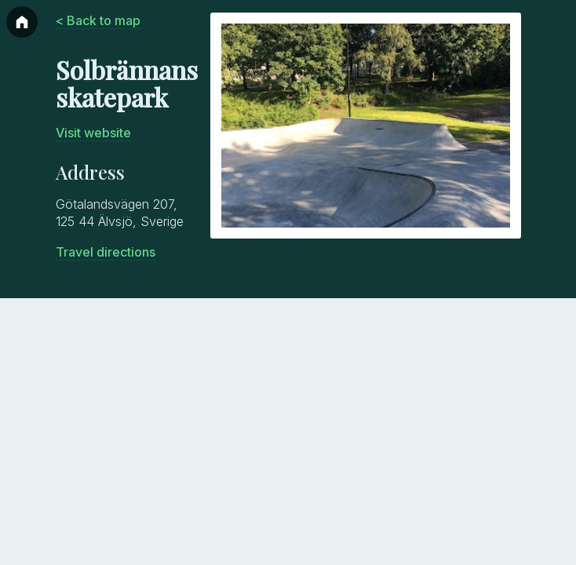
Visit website (93, 132)
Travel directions (105, 252)
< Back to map (98, 20)
